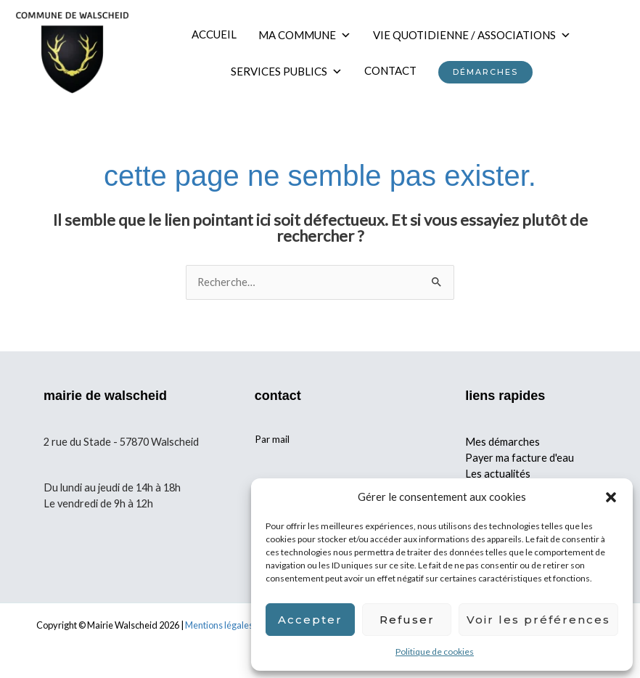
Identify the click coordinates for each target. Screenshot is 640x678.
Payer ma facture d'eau (519, 464)
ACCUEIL (219, 37)
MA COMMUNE (309, 38)
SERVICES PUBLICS (291, 74)
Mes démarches (502, 448)
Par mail (272, 446)
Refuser (407, 619)
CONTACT (395, 74)
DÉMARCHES (489, 75)
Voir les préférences (538, 619)
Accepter (310, 619)
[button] (611, 497)
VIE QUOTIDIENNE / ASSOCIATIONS (477, 38)
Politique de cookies (434, 651)
